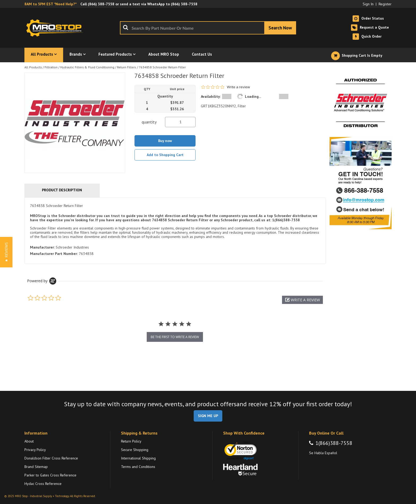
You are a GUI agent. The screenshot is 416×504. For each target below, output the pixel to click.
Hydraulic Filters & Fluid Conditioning (87, 67)
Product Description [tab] (62, 190)
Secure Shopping (134, 449)
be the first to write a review (175, 337)
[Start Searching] (280, 27)
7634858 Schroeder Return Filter (162, 67)
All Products (33, 67)
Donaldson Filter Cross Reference (51, 458)
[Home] (56, 28)
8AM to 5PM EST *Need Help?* (50, 4)
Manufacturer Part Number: (54, 253)
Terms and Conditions (138, 466)
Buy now (165, 140)
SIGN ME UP (208, 415)
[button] (302, 300)
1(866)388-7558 (333, 443)
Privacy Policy (35, 449)
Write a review (238, 87)
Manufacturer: (42, 247)
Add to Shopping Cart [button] (165, 154)
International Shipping (138, 458)
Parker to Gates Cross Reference (50, 475)
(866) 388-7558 (101, 4)
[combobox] (208, 27)
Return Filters (126, 67)
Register (385, 4)
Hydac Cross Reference (43, 483)
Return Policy (131, 441)
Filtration (51, 67)
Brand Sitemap (36, 466)
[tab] (175, 230)
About (29, 441)
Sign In (368, 4)
